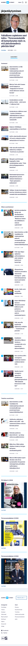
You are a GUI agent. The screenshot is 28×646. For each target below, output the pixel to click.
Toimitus (17, 612)
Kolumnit (3, 624)
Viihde (2, 626)
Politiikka (3, 50)
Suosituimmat (18, 609)
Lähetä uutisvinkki (19, 614)
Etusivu (17, 607)
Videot (2, 621)
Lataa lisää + (14, 57)
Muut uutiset (4, 617)
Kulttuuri (3, 619)
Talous (3, 609)
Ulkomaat (3, 614)
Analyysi (3, 612)
